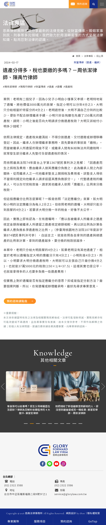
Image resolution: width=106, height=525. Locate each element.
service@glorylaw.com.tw (70, 493)
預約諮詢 (82, 3)
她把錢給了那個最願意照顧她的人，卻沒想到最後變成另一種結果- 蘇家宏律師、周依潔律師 (77, 409)
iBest (82, 513)
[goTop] (93, 521)
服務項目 (40, 521)
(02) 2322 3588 (13, 484)
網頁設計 (71, 513)
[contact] (66, 521)
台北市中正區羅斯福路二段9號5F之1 (25, 493)
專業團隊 (13, 521)
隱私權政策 (93, 513)
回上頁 (99, 56)
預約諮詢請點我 (17, 301)
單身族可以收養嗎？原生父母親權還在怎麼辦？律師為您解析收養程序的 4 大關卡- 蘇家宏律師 (29, 409)
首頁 (76, 56)
